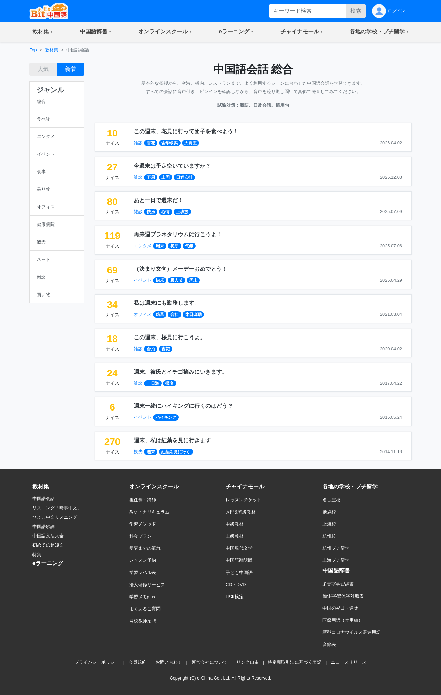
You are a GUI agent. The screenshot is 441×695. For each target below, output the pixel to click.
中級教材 (235, 524)
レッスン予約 (142, 560)
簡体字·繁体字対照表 (343, 596)
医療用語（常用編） (342, 620)
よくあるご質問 (145, 608)
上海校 (329, 524)
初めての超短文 (48, 545)
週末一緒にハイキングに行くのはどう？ (183, 406)
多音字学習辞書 (338, 584)
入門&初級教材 (241, 512)
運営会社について (209, 662)
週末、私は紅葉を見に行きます (172, 440)
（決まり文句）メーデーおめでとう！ (180, 269)
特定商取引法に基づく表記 (294, 662)
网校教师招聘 (142, 620)
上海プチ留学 (335, 560)
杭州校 (329, 536)
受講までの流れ (145, 548)
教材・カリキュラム (149, 512)
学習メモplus (142, 596)
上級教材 (235, 536)
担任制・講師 (142, 499)
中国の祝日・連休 (340, 608)
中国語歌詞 (43, 526)
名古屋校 (331, 499)
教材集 (51, 49)
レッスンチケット (243, 499)
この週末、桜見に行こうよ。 (169, 337)
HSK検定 (235, 596)
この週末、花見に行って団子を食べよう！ (186, 131)
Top (33, 49)
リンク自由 (247, 662)
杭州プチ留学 (335, 548)
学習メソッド (142, 524)
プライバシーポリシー (96, 662)
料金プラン (140, 536)
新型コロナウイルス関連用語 (351, 632)
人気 (43, 69)
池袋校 (329, 512)
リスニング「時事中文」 (57, 507)
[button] (42, 32)
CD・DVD (236, 584)
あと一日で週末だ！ (158, 200)
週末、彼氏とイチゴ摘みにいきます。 (180, 372)
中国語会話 (43, 498)
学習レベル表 (142, 572)
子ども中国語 (239, 572)
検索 (355, 11)
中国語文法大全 (48, 535)
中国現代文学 (239, 548)
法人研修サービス (147, 584)
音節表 (329, 644)
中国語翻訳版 (239, 560)
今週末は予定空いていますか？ (172, 166)
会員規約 (137, 662)
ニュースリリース (349, 662)
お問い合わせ (168, 662)
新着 (70, 69)
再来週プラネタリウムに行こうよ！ (178, 234)
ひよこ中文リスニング (54, 517)
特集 (36, 554)
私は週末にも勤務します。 (167, 303)
